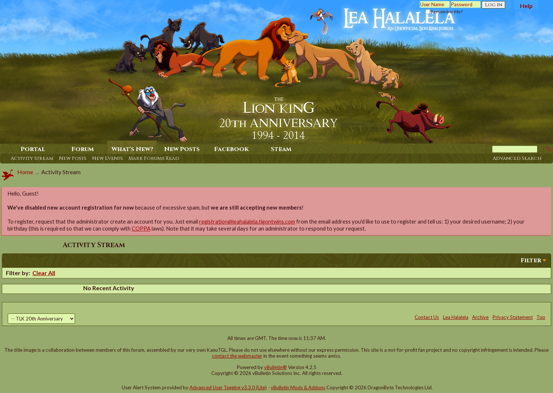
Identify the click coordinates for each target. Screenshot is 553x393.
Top (540, 317)
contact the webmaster (237, 356)
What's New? (132, 149)
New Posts (72, 158)
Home (25, 171)
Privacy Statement (513, 317)
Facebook (231, 149)
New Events (107, 158)
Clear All (43, 272)
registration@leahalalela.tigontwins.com (247, 221)
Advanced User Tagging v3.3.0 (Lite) (228, 387)
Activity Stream (32, 158)
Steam (281, 149)
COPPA (141, 228)
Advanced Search (517, 158)
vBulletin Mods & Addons (298, 387)
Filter (531, 260)
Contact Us (427, 317)
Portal (33, 149)
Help (526, 5)
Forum (82, 149)
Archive (480, 317)
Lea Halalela (455, 317)
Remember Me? (443, 11)
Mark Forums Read (153, 158)
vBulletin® (275, 367)
